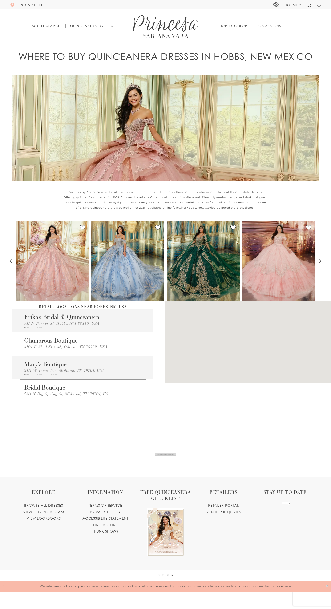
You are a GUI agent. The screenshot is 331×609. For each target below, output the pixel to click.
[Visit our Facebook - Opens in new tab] (147, 588)
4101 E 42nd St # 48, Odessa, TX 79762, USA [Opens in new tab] (65, 349)
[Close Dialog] (7, 603)
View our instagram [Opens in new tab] (43, 521)
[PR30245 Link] (52, 261)
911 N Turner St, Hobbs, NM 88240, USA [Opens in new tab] (61, 323)
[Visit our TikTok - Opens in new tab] (184, 588)
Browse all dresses (43, 515)
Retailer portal (223, 515)
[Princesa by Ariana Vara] (165, 26)
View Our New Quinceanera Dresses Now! (166, 459)
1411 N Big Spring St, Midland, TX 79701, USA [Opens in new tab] (67, 403)
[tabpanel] (52, 261)
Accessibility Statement (105, 528)
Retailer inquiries (223, 521)
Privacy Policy (105, 521)
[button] (287, 4)
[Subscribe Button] (303, 517)
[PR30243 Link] (278, 261)
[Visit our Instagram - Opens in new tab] (172, 588)
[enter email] (285, 517)
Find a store (105, 534)
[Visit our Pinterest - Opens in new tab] (159, 588)
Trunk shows (105, 540)
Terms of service (105, 515)
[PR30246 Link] (203, 261)
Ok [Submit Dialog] (323, 603)
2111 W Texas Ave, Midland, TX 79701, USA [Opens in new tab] (64, 376)
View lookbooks (44, 528)
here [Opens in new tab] (287, 603)
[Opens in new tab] (72, 329)
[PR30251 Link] (127, 261)
